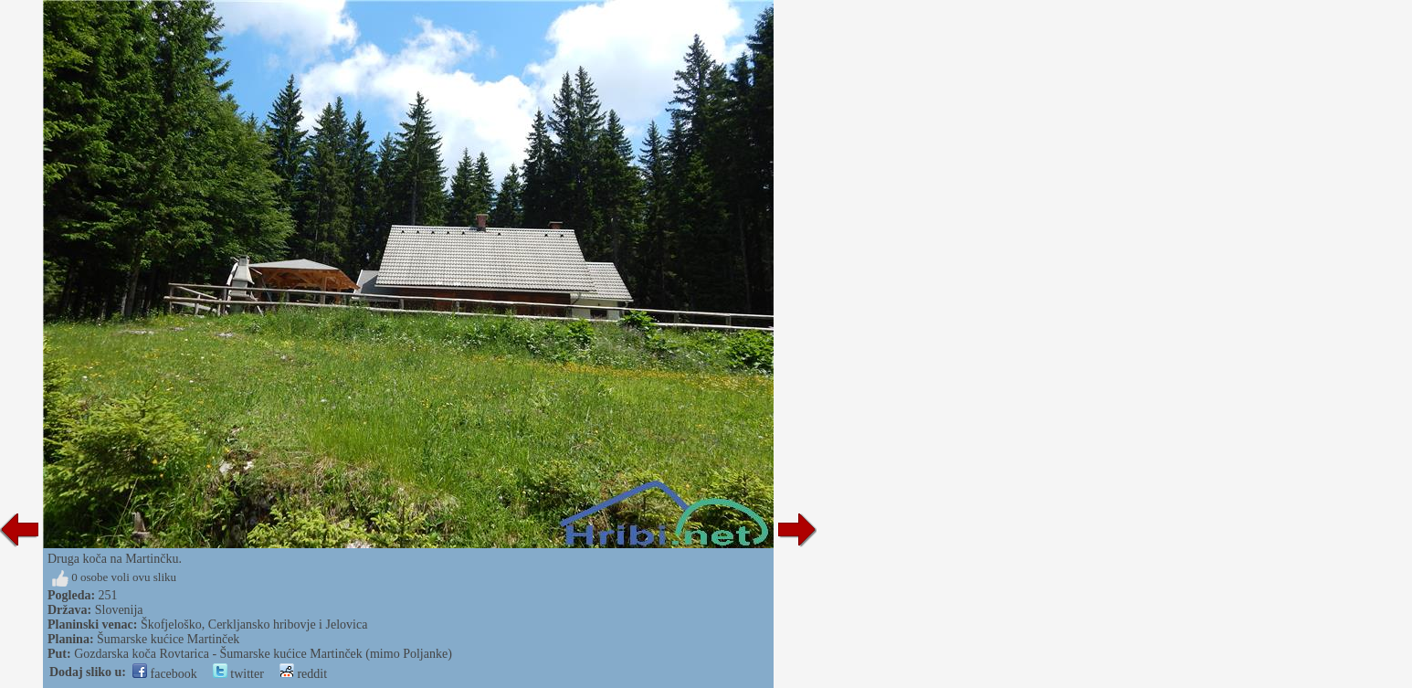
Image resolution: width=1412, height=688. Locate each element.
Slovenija (119, 610)
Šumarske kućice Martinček (168, 639)
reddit (303, 674)
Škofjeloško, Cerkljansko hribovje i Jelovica (254, 624)
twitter (238, 674)
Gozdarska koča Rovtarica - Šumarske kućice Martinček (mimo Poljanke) (263, 654)
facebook (164, 674)
